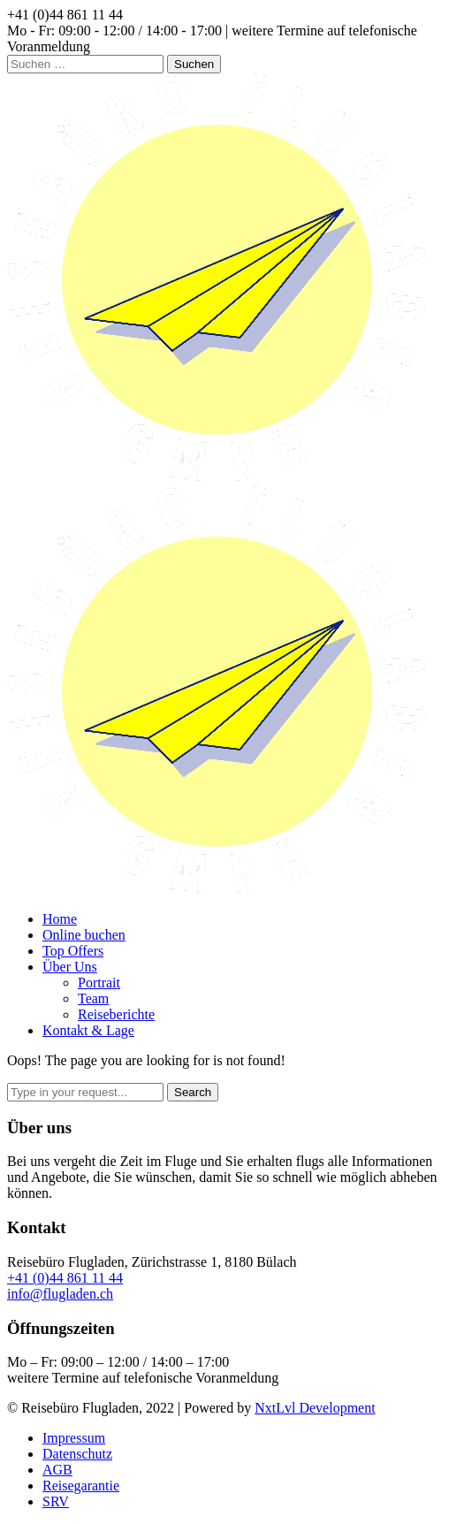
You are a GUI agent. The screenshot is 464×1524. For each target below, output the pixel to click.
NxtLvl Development (315, 1407)
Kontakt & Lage (88, 1030)
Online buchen (84, 934)
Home (59, 918)
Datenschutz (77, 1453)
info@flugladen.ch (60, 1293)
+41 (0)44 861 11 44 (65, 1277)
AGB (57, 1469)
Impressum (73, 1437)
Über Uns (69, 966)
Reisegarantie (80, 1485)
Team (93, 998)
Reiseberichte (116, 1014)
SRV (55, 1501)
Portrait (99, 982)
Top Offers (72, 950)
